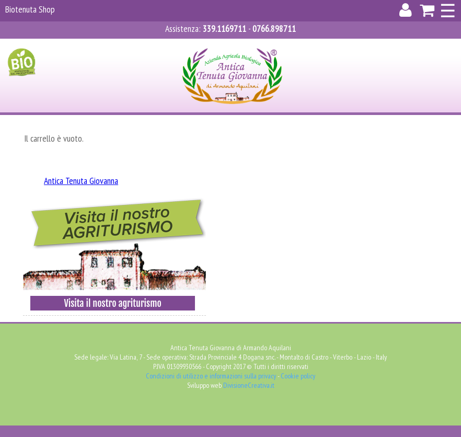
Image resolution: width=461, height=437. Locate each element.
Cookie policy (298, 376)
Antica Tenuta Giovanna (81, 181)
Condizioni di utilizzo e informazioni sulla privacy (211, 376)
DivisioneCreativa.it (248, 385)
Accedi (184, 45)
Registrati (225, 45)
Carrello (274, 45)
